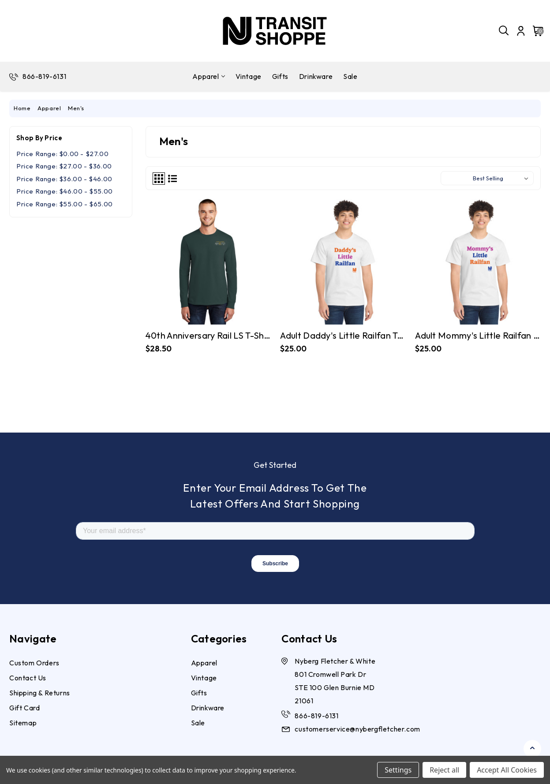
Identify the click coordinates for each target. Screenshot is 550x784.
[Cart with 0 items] (535, 31)
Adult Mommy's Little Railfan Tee (478, 335)
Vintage (249, 76)
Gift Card (24, 707)
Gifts (280, 76)
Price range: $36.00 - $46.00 (64, 179)
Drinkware (316, 76)
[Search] (504, 31)
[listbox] (502, 178)
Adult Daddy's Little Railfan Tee (343, 335)
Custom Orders (34, 662)
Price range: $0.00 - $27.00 (62, 153)
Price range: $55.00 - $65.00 (64, 204)
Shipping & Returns (39, 692)
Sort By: (456, 178)
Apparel (208, 76)
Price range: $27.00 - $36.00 (64, 166)
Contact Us (27, 677)
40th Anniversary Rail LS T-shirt (208, 335)
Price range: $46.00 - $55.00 (64, 191)
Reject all (444, 770)
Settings (398, 770)
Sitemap (23, 722)
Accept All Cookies (507, 770)
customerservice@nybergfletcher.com (357, 728)
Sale (350, 76)
